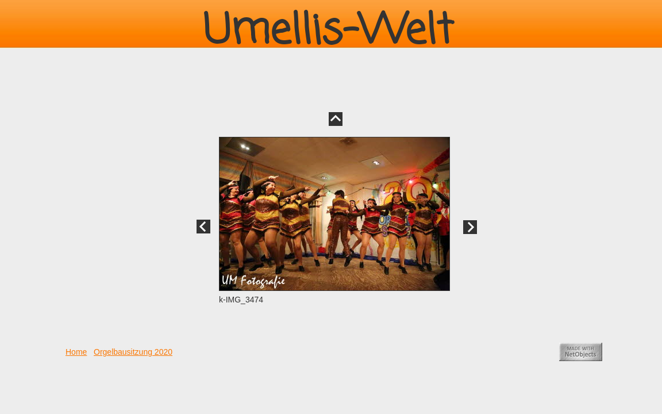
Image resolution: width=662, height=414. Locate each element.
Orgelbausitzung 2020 (133, 351)
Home (76, 351)
